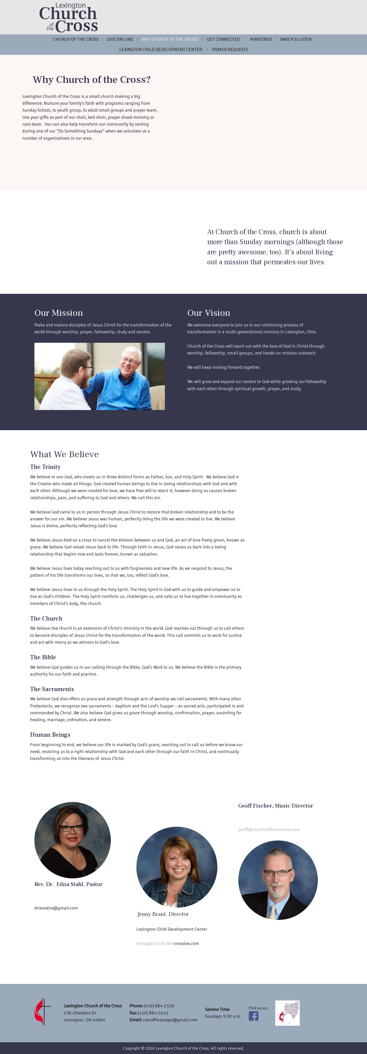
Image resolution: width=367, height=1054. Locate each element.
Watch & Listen (296, 39)
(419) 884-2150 (159, 1006)
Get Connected (223, 39)
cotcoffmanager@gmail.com (170, 1020)
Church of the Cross (76, 39)
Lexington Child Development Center (160, 49)
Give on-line (120, 39)
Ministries (261, 39)
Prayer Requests (230, 49)
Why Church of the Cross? (170, 39)
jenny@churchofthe (155, 943)
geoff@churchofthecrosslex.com (269, 829)
